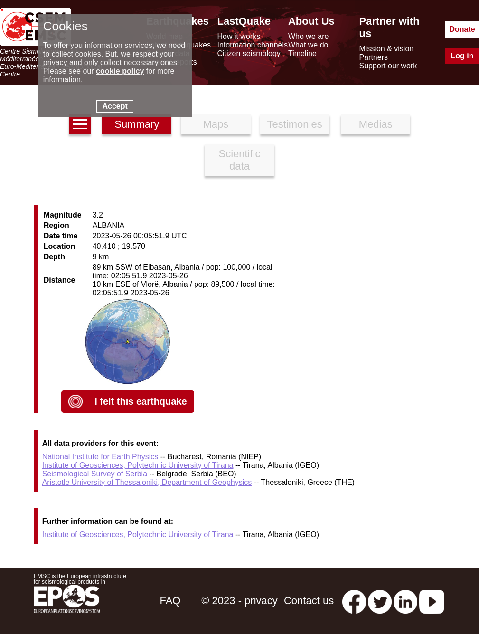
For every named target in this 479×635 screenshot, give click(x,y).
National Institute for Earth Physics (100, 457)
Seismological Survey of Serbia (94, 474)
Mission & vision (386, 49)
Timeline (302, 53)
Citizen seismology (248, 53)
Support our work (388, 66)
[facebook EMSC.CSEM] (354, 601)
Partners (373, 57)
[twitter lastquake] (380, 601)
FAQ (170, 601)
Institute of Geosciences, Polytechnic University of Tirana (138, 465)
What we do (308, 45)
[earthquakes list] (80, 124)
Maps (216, 124)
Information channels (252, 45)
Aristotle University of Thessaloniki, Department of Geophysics (147, 482)
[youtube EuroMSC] (431, 601)
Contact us (309, 601)
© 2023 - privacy (239, 601)
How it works (238, 36)
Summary (136, 124)
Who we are (308, 36)
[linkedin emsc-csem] (405, 601)
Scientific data (239, 160)
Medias (376, 124)
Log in (462, 56)
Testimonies (294, 124)
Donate (462, 29)
